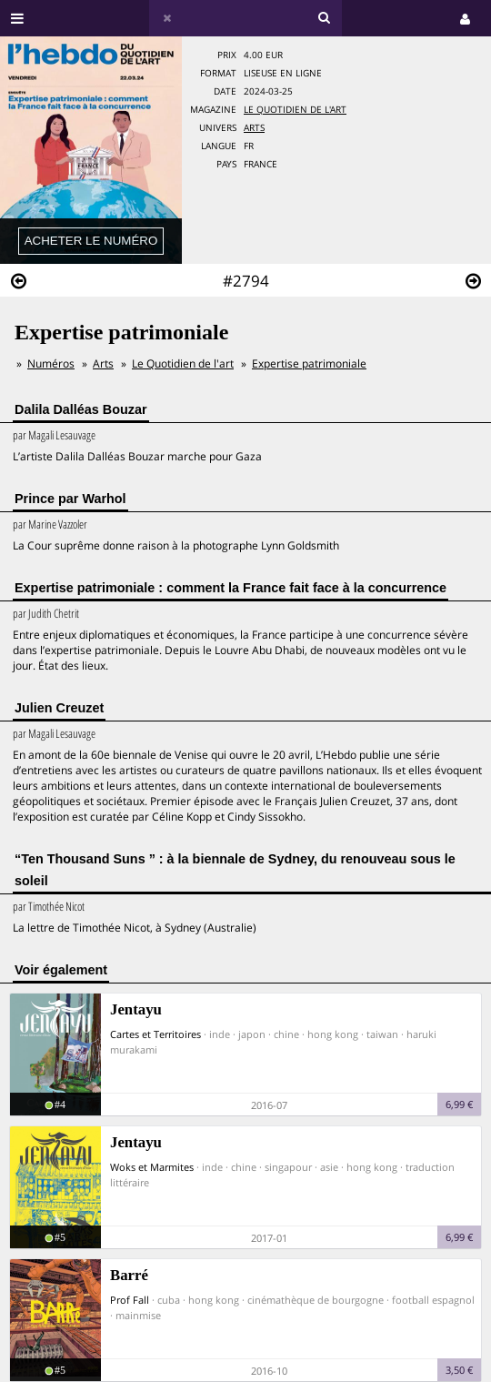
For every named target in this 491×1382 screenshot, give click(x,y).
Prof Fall (129, 1299)
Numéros (51, 363)
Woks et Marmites (152, 1167)
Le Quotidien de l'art (295, 110)
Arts (254, 128)
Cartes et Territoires (155, 1034)
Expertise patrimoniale (309, 363)
